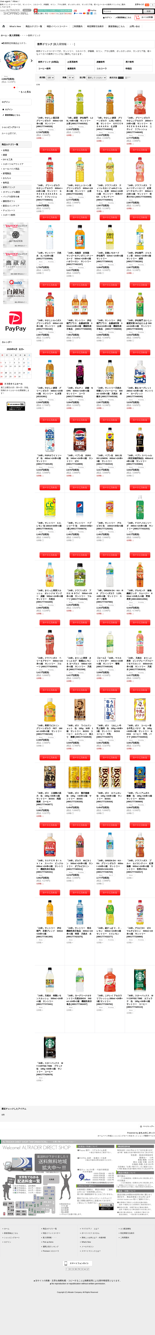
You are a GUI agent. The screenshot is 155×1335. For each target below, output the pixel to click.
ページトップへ (148, 1126)
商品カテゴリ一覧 (50, 1229)
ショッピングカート (12, 1237)
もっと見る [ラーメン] (26, 92)
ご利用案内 (124, 1237)
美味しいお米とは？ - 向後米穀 (94, 1237)
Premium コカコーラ (51, 1251)
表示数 (42, 77)
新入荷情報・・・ (50, 1237)
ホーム (6, 1229)
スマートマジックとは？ (91, 1251)
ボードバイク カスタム (90, 1233)
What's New (86, 1242)
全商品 (6, 150)
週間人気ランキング (51, 1247)
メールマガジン (88, 1247)
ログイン (108, 17)
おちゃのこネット (147, 1133)
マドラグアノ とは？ (90, 1229)
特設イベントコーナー (51, 1233)
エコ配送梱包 (125, 1229)
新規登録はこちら (124, 17)
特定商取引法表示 (127, 1233)
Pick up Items (48, 1242)
